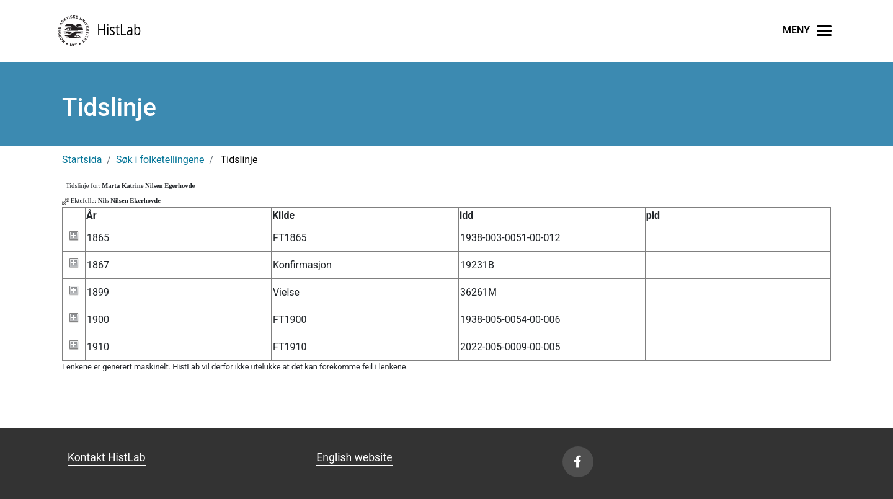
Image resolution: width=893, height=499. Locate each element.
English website (354, 457)
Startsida (82, 160)
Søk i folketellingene (160, 160)
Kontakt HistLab (107, 457)
